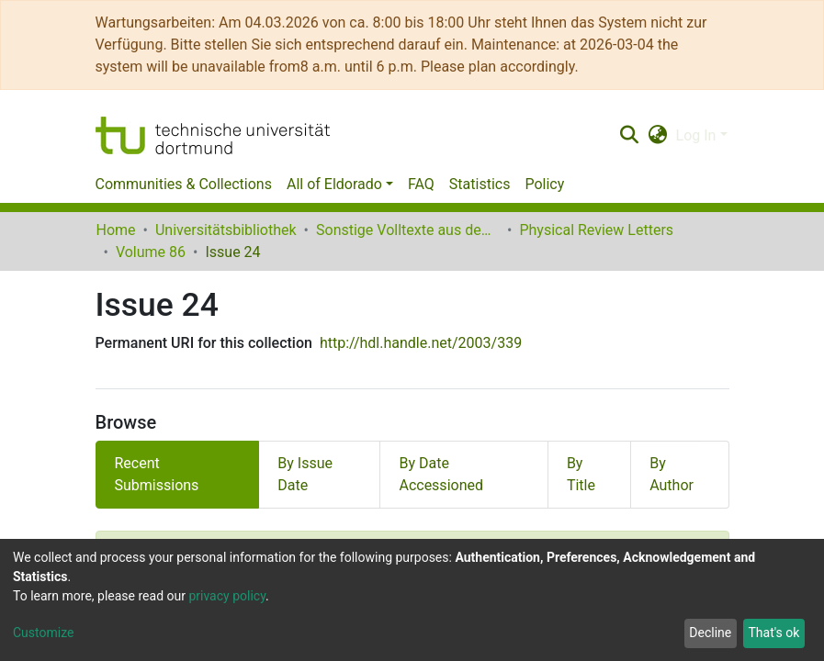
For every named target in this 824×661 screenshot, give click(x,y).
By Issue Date (305, 474)
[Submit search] (629, 136)
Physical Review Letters (596, 230)
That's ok (773, 632)
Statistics (480, 184)
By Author (671, 474)
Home (116, 230)
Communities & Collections (184, 184)
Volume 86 (151, 252)
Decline (710, 632)
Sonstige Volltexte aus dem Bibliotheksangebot (408, 230)
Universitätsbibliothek (226, 230)
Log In (696, 135)
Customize (43, 632)
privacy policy (226, 595)
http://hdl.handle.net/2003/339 (421, 343)
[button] (657, 136)
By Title (581, 474)
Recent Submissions (157, 474)
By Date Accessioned (441, 474)
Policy (544, 184)
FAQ (421, 184)
